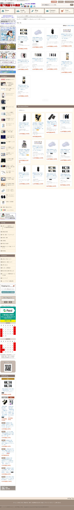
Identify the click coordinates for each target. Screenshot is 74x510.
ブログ (37, 11)
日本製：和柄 (5, 237)
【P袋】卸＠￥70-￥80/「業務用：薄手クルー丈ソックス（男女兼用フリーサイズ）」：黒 (51, 123)
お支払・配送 (22, 11)
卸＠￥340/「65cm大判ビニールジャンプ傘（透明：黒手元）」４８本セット (8, 478)
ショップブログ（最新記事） (8, 281)
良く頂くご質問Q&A (6, 267)
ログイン (61, 2)
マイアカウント (69, 2)
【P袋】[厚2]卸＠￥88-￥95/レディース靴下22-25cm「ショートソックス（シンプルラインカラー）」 (23, 39)
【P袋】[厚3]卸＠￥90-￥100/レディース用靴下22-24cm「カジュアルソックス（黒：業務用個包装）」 (5, 412)
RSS (7, 487)
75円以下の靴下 (5, 243)
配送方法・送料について (7, 262)
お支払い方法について (6, 259)
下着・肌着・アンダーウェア (8, 234)
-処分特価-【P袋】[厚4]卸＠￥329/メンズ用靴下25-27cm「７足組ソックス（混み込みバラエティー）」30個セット (24, 152)
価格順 (68, 25)
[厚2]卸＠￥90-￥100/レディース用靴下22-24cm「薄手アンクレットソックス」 (23, 61)
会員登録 (54, 2)
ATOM (8, 488)
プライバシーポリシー (49, 502)
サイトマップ (5, 278)
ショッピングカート (66, 11)
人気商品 (4, 240)
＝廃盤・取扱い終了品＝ (7, 207)
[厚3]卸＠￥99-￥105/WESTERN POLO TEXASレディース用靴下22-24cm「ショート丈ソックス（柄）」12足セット (7, 461)
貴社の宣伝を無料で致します (8, 270)
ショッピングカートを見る (8, 292)
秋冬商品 (4, 250)
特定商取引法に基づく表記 (37, 502)
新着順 (72, 25)
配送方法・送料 (27, 502)
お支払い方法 (20, 502)
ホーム (7, 11)
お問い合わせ (52, 11)
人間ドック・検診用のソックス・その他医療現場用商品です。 (8, 227)
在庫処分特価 (5, 231)
